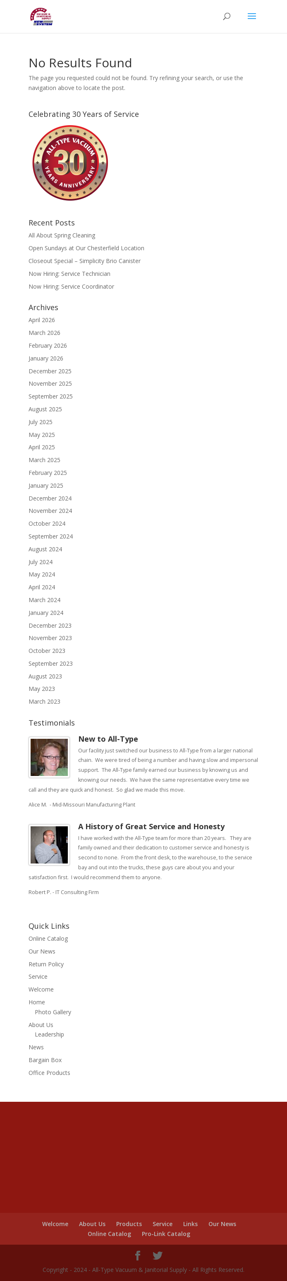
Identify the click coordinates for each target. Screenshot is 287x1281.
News (36, 1047)
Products (129, 1224)
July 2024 (41, 562)
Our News (42, 951)
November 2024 (50, 511)
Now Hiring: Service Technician (69, 274)
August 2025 (45, 409)
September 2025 (51, 396)
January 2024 (46, 613)
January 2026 (46, 358)
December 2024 (50, 498)
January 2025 (46, 485)
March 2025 (44, 460)
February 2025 (48, 473)
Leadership (49, 1034)
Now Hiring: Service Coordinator (71, 286)
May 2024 (42, 574)
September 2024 (51, 536)
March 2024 (44, 600)
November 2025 (50, 383)
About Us (41, 1025)
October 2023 (47, 651)
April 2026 (42, 320)
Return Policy (46, 964)
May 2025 (42, 435)
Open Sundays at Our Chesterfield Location (86, 248)
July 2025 (41, 422)
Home (37, 1002)
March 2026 (44, 333)
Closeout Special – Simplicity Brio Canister (85, 261)
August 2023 (45, 676)
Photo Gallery (53, 1012)
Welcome (41, 989)
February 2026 (48, 345)
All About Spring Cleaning (62, 235)
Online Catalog (48, 938)
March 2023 (44, 701)
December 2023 (50, 625)
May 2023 (42, 689)
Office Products (49, 1073)
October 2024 (47, 523)
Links (190, 1224)
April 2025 (42, 447)
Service (38, 976)
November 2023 (50, 638)
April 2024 (42, 587)
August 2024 (45, 549)
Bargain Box (45, 1060)
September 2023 (51, 663)
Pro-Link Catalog (166, 1234)
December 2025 (50, 371)
